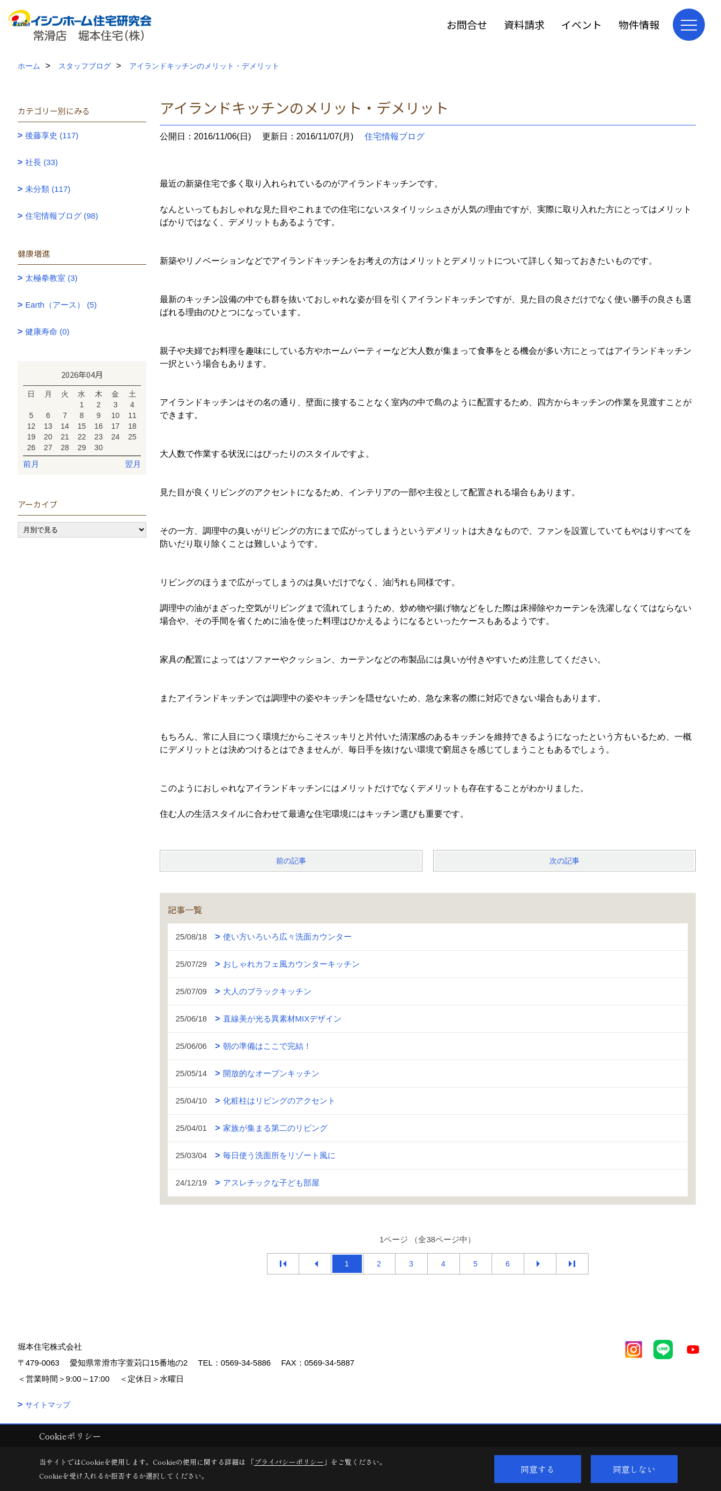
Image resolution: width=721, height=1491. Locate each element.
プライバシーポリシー (289, 1462)
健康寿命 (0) (47, 331)
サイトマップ (47, 1404)
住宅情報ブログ (395, 136)
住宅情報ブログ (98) (61, 215)
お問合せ (467, 24)
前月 (31, 463)
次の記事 (564, 860)
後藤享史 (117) (51, 135)
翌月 (133, 463)
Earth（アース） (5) (60, 304)
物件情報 (639, 24)
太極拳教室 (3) (51, 277)
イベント (581, 24)
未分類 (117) (47, 188)
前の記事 (291, 860)
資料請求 (524, 24)
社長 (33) (41, 162)
